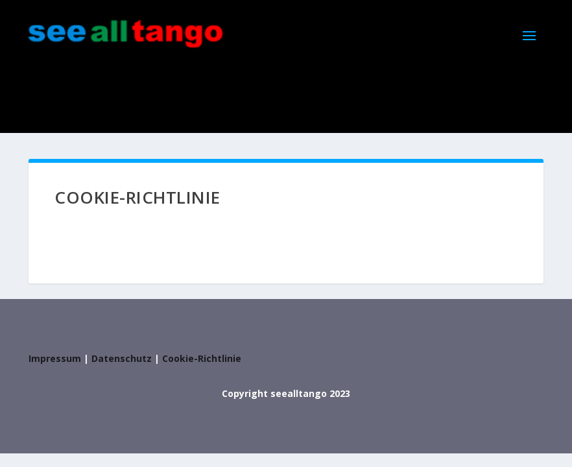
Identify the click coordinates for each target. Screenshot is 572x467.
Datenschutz (121, 358)
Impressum (55, 358)
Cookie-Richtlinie (201, 358)
